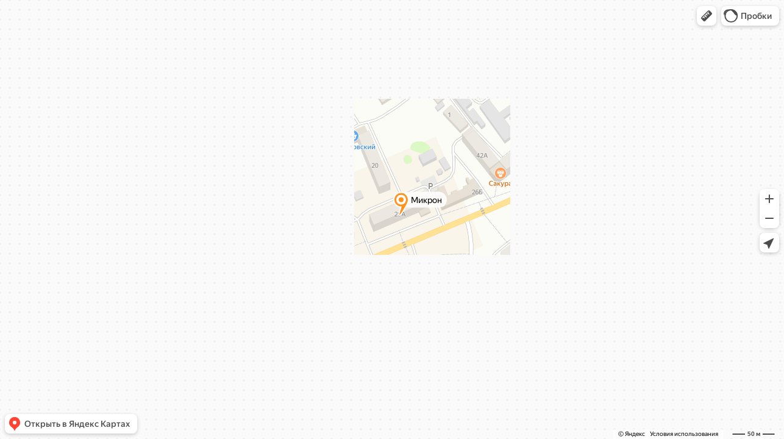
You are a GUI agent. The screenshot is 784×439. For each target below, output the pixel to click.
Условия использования (684, 433)
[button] (706, 16)
